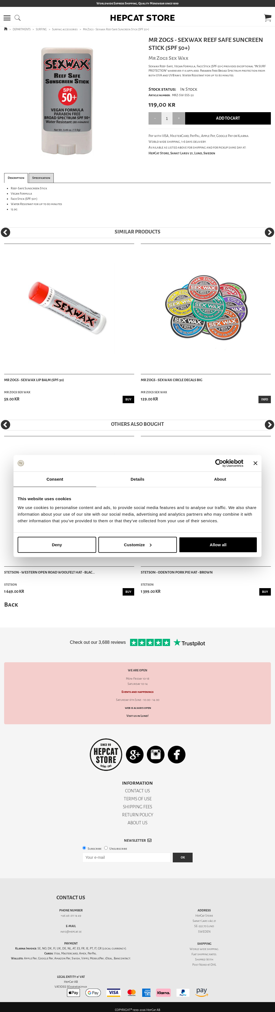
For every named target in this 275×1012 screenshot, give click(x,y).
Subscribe (94, 849)
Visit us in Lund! (137, 716)
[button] (7, 18)
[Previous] (5, 232)
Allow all (218, 544)
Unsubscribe (118, 849)
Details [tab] (137, 479)
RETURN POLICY (137, 815)
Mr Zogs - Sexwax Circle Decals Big (171, 380)
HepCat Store (204, 916)
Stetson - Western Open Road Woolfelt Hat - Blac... (49, 572)
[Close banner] (255, 463)
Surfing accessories (65, 29)
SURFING (41, 29)
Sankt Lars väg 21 (204, 921)
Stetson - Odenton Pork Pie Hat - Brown (177, 572)
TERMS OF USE (138, 799)
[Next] (269, 232)
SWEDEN (204, 932)
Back (11, 605)
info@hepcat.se (71, 932)
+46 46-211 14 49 (71, 916)
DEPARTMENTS (22, 29)
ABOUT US (137, 823)
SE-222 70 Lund (204, 926)
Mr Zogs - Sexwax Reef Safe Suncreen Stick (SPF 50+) (116, 29)
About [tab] (220, 479)
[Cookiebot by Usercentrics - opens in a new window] (219, 463)
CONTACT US (137, 791)
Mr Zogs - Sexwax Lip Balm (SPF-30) (34, 380)
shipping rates (206, 954)
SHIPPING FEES (137, 807)
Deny (57, 544)
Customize (138, 544)
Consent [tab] (55, 479)
